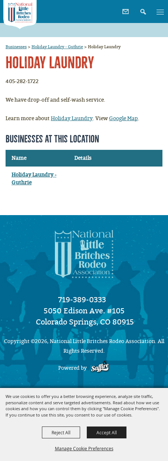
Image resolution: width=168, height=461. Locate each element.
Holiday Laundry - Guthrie (57, 46)
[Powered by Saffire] (100, 368)
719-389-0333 (82, 299)
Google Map (123, 118)
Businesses (16, 46)
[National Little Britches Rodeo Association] (20, 14)
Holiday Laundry (72, 118)
